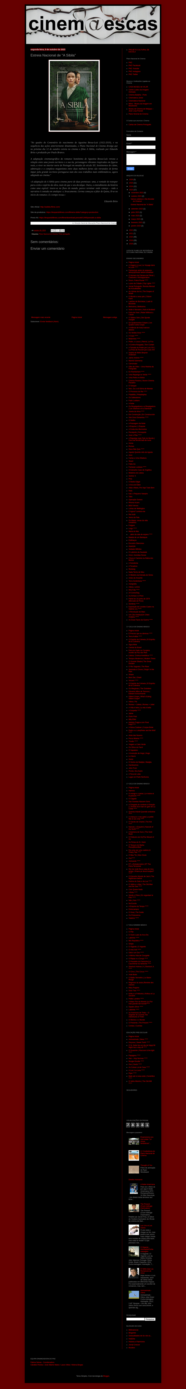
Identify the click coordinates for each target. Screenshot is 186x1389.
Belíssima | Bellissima (137, 307)
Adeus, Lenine (134, 587)
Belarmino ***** (134, 339)
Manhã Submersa (135, 361)
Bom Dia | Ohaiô (135, 677)
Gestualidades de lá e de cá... (140, 1336)
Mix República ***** (136, 941)
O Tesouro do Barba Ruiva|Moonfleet (136, 846)
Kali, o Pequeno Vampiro (138, 494)
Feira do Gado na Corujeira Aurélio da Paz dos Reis (139, 651)
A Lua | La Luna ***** (137, 1070)
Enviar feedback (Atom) (49, 322)
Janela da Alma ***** (136, 411)
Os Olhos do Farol (136, 747)
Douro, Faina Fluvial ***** (138, 280)
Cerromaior (133, 364)
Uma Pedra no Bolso (137, 378)
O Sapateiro (133, 750)
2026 (131, 180)
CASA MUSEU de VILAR (138, 87)
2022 (131, 230)
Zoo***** (132, 858)
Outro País (133, 716)
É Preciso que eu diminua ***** (140, 634)
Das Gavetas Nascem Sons (139, 802)
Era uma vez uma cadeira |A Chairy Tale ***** (140, 851)
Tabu (130, 497)
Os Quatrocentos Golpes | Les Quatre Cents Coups (140, 324)
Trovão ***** (133, 741)
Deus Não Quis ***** (136, 449)
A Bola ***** (133, 892)
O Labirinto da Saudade (138, 552)
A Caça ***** (133, 336)
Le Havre (132, 756)
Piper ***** (133, 1073)
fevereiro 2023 (137, 222)
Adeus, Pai (133, 702)
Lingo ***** (133, 528)
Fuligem (132, 525)
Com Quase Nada (136, 889)
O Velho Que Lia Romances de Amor (147, 1271)
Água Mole (133, 645)
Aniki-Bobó (133, 975)
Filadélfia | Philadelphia (137, 395)
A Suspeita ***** (135, 710)
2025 (131, 183)
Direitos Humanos (135, 1180)
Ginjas (131, 944)
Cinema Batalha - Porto (138, 95)
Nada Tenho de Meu (136, 572)
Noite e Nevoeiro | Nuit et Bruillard (142, 310)
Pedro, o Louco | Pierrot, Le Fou (141, 342)
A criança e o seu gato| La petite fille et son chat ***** (141, 818)
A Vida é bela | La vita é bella (140, 708)
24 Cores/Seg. (134, 593)
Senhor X (132, 476)
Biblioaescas (133, 1330)
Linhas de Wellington (137, 509)
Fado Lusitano (134, 401)
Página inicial (77, 317)
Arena (131, 443)
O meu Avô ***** (135, 950)
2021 (131, 234)
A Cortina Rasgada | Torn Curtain (141, 345)
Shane (131, 675)
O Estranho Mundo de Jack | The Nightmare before (141, 877)
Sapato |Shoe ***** (136, 1007)
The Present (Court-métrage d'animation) (146, 1206)
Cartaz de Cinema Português (140, 125)
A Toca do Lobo (135, 774)
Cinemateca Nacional (137, 101)
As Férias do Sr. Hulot (137, 842)
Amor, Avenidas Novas (137, 555)
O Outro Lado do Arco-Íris (139, 935)
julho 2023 (135, 212)
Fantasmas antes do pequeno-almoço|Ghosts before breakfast (141, 271)
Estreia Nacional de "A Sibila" (142, 205)
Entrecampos (134, 909)
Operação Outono (135, 500)
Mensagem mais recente (40, 317)
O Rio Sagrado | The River (139, 667)
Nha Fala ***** (134, 590)
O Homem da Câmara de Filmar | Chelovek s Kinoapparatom (141, 276)
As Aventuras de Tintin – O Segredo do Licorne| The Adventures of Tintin (139, 1015)
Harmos (132, 791)
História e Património (137, 1342)
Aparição (132, 546)
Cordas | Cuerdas (135, 1026)
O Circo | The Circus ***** (138, 972)
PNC (130, 63)
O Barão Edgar (134, 482)
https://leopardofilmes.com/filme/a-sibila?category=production (72, 212)
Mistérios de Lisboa (136, 473)
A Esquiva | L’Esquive (137, 426)
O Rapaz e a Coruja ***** (138, 959)
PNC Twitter (133, 74)
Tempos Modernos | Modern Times (142, 659)
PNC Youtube (134, 69)
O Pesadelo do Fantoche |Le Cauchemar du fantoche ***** (140, 962)
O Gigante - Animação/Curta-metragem (147, 1249)
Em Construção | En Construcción (142, 415)
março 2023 (136, 219)
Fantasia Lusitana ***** (137, 467)
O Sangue (132, 386)
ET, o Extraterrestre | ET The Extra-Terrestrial (140, 865)
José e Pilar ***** (135, 435)
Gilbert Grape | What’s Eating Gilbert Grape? (140, 698)
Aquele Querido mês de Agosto (141, 452)
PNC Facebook (134, 65)
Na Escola (133, 903)
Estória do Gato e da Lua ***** (140, 881)
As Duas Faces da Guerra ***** (141, 620)
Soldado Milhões (135, 549)
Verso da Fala (134, 517)
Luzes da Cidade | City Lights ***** (142, 283)
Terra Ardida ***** (135, 636)
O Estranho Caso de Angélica (140, 470)
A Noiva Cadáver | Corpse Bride (141, 727)
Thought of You (146, 1165)
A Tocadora (133, 566)
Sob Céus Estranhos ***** (139, 417)
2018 (131, 244)
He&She (132, 1339)
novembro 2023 (137, 193)
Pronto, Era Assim (136, 771)
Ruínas (131, 446)
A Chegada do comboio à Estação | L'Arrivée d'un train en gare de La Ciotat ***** (142, 807)
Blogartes (132, 1333)
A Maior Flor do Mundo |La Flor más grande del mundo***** (141, 1003)
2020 (131, 237)
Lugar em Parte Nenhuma (139, 777)
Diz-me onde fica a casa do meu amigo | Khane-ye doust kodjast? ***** (141, 871)
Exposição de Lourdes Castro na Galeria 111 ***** (141, 608)
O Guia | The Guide (136, 912)
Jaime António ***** (136, 358)
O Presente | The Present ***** (140, 1023)
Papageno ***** (134, 1055)
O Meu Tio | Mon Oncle (137, 855)
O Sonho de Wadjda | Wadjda (140, 762)
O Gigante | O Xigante (137, 947)
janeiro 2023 (136, 226)
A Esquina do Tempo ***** (139, 906)
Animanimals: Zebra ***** (138, 1039)
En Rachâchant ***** (136, 372)
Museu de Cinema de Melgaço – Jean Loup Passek (141, 110)
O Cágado (133, 799)
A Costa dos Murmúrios (138, 429)
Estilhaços (133, 540)
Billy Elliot (132, 719)
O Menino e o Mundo (137, 1020)
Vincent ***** (133, 681)
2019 (131, 240)
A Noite (131, 403)
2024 (131, 186)
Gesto (131, 759)
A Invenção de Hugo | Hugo (139, 753)
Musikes (132, 1348)
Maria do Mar (134, 531)
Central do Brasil (135, 647)
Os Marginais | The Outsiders (140, 689)
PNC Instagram (135, 71)
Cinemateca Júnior (136, 98)
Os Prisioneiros (134, 915)
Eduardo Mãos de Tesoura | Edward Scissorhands (139, 692)
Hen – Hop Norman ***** (138, 1058)
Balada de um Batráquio (138, 537)
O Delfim (132, 420)
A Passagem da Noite (137, 423)
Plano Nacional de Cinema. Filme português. (54, 234)
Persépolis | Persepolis (137, 432)
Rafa (130, 491)
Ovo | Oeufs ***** (135, 1064)
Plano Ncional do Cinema (138, 114)
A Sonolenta (133, 563)
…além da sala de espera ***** (140, 534)
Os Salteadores (135, 398)
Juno (130, 455)
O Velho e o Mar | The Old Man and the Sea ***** (141, 885)
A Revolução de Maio (137, 612)
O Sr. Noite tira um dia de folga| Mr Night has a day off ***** (142, 1046)
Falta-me (132, 464)
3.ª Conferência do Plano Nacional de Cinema (148, 1153)
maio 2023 (135, 216)
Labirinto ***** (134, 938)
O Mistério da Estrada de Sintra (141, 575)
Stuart (131, 461)
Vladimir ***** (134, 918)
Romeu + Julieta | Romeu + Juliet (141, 705)
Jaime (131, 713)
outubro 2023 (136, 196)
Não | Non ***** (134, 900)
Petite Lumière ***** (136, 999)
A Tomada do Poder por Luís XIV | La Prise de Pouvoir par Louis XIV (142, 349)
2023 (131, 190)
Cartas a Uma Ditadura (137, 458)
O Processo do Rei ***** (138, 392)
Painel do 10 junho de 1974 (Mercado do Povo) (139, 600)
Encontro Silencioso (136, 543)
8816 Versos (133, 506)
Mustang (132, 569)
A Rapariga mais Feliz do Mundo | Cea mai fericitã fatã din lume (142, 439)
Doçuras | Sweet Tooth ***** (139, 1042)
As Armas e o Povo (136, 596)
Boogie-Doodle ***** (136, 1061)
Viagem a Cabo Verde (137, 744)
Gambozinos (133, 765)
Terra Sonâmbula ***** (137, 581)
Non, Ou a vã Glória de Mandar (141, 389)
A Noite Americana (148, 1184)
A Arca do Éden (135, 485)
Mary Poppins (134, 988)
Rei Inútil (132, 514)
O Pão (131, 932)
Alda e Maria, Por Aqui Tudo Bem (141, 488)
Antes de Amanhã (135, 578)
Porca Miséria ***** (136, 738)
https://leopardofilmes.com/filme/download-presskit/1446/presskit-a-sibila (70, 218)
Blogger (106, 1376)
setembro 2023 (137, 209)
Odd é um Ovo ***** (136, 953)
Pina (130, 479)
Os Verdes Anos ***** (137, 333)
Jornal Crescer (134, 1345)
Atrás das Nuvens (135, 735)
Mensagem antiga (110, 317)
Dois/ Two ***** (134, 991)
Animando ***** (134, 861)
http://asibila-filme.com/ (50, 207)
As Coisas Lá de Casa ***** (139, 1067)
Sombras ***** (134, 604)
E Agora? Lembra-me (137, 511)
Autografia (133, 584)
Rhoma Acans (134, 503)
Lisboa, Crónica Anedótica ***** (141, 655)
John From (133, 768)
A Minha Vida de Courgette (139, 956)
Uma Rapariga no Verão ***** (140, 375)
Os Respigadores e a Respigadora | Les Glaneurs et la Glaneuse (142, 407)
